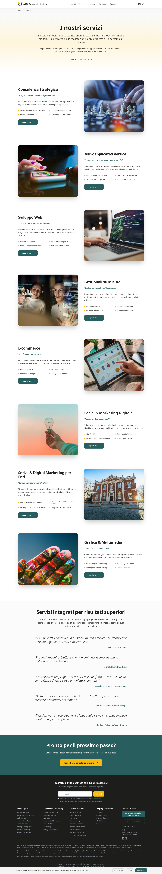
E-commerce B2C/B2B (50, 812)
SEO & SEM (47, 818)
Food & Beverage (75, 812)
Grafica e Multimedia (24, 832)
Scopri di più (84, 870)
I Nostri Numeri (101, 821)
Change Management (24, 827)
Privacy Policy (97, 798)
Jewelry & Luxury (75, 815)
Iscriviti (99, 794)
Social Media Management (52, 821)
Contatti (113, 4)
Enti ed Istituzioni (75, 830)
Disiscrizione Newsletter (98, 866)
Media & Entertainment (77, 827)
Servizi (82, 4)
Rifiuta (130, 870)
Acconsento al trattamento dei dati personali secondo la (80, 798)
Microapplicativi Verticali (25, 815)
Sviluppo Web (22, 818)
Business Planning (23, 830)
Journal (92, 4)
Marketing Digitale (49, 815)
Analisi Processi (22, 824)
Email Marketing (49, 824)
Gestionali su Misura (24, 821)
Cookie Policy (71, 866)
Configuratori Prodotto (51, 830)
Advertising (47, 827)
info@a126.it (131, 826)
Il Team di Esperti (101, 815)
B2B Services (74, 818)
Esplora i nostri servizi (81, 59)
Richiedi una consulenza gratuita (81, 763)
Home (20, 11)
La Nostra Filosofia (102, 818)
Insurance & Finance (76, 824)
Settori (73, 4)
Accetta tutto (141, 870)
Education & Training (77, 832)
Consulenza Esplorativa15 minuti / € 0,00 (133, 814)
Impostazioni (118, 870)
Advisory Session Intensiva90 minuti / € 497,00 (133, 821)
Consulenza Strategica (24, 812)
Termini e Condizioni (83, 866)
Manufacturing (75, 821)
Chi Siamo (102, 4)
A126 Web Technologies (78, 835)
